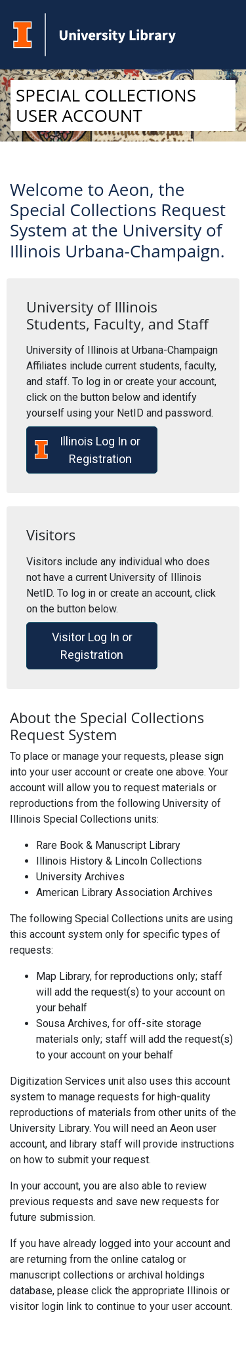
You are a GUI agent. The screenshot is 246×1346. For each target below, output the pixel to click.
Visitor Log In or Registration (92, 646)
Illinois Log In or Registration (87, 450)
